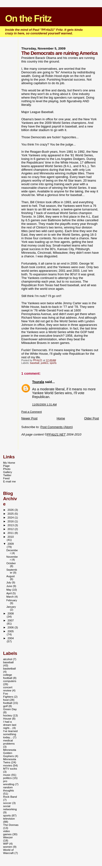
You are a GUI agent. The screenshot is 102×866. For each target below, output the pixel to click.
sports (53, 363)
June (9, 586)
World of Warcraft (8, 851)
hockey (7, 715)
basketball (9, 668)
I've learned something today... (10, 734)
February (11, 600)
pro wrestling (8, 782)
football (7, 702)
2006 (10, 627)
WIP (5, 843)
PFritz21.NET (56, 434)
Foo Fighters (8, 695)
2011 (10, 532)
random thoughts (8, 789)
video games (7, 832)
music (7, 774)
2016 (10, 521)
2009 (10, 543)
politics (44, 363)
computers (9, 681)
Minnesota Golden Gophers (9, 753)
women (7, 846)
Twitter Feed (7, 477)
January (11, 606)
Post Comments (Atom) (56, 427)
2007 (10, 620)
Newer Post (29, 418)
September (11, 571)
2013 (10, 525)
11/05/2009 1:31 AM (44, 404)
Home (61, 418)
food (6, 699)
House (7, 718)
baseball (34, 363)
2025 (10, 513)
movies (7, 765)
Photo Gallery (7, 470)
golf (5, 706)
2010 (10, 536)
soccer (7, 802)
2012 (10, 529)
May (9, 589)
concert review (7, 689)
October (11, 563)
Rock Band (10, 796)
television (9, 818)
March (10, 596)
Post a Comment (31, 411)
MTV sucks (10, 768)
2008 (10, 613)
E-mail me (9, 481)
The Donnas (10, 824)
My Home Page (9, 464)
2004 (10, 638)
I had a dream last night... (9, 724)
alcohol (7, 659)
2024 (10, 517)
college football (7, 676)
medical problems (9, 742)
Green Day (10, 709)
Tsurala (38, 382)
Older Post (91, 418)
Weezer (8, 837)
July (9, 582)
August (10, 576)
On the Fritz (28, 18)
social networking (10, 807)
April (9, 593)
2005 (10, 631)
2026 (10, 509)
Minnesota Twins (9, 761)
